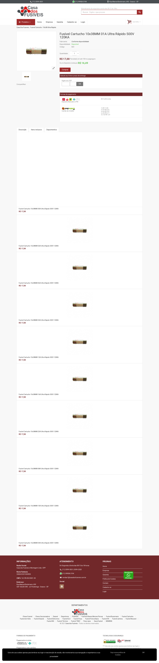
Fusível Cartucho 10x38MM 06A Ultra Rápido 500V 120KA (39, 283)
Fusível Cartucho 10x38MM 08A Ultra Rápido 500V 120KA (39, 469)
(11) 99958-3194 (79, 2)
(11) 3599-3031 (36, 2)
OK (80, 84)
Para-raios (87, 621)
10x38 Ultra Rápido (49, 27)
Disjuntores (65, 616)
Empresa (49, 22)
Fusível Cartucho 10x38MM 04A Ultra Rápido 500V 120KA (39, 543)
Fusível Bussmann (112, 616)
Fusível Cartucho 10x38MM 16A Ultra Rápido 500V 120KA (39, 394)
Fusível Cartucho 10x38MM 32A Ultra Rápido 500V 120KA (39, 320)
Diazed (55, 616)
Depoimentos (51, 130)
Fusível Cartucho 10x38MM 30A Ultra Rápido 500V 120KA (39, 209)
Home (39, 22)
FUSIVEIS (75, 616)
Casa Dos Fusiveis (23, 27)
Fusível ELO (66, 619)
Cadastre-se (72, 22)
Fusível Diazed (39, 619)
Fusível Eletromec (53, 619)
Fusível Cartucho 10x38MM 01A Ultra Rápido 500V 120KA (97, 35)
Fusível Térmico (62, 621)
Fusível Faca (78, 619)
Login (83, 22)
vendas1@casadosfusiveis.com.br (73, 577)
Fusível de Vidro (25, 619)
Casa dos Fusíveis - (72, 623)
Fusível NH (50, 621)
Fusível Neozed (131, 619)
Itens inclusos (36, 130)
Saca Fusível (98, 621)
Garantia (60, 22)
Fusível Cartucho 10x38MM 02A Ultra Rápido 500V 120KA (39, 246)
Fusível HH (105, 619)
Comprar (65, 70)
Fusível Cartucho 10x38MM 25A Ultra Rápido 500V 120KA (39, 431)
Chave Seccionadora (42, 616)
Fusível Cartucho (36, 27)
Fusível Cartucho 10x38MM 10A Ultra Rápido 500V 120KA (39, 506)
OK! (143, 652)
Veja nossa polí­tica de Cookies (117, 654)
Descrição (22, 130)
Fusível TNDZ (75, 621)
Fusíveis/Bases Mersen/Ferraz (92, 616)
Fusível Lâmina (117, 619)
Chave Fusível (27, 616)
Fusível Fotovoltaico (92, 619)
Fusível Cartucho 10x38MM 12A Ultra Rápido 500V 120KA (39, 357)
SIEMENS (109, 621)
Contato (105, 583)
